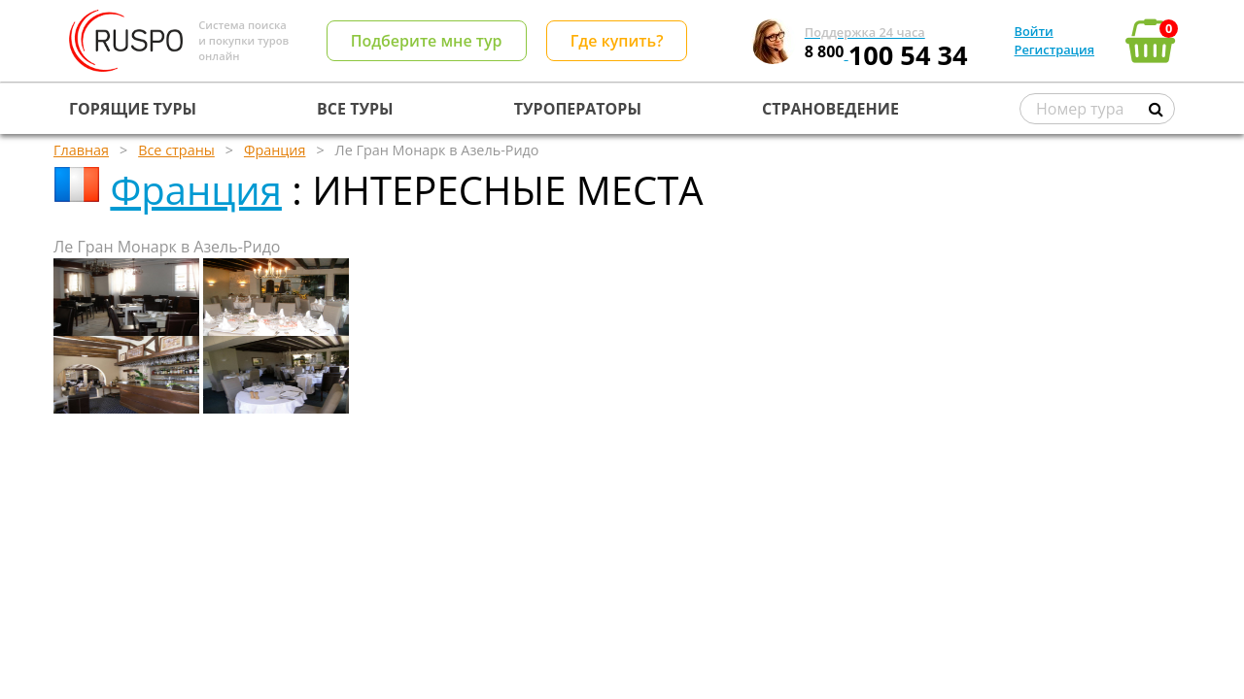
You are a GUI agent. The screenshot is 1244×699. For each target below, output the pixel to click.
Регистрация (1054, 49)
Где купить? (617, 40)
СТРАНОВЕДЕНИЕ (830, 108)
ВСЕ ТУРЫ (355, 108)
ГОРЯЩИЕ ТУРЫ (132, 108)
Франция (196, 189)
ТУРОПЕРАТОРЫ (577, 108)
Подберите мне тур (426, 40)
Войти (1034, 31)
